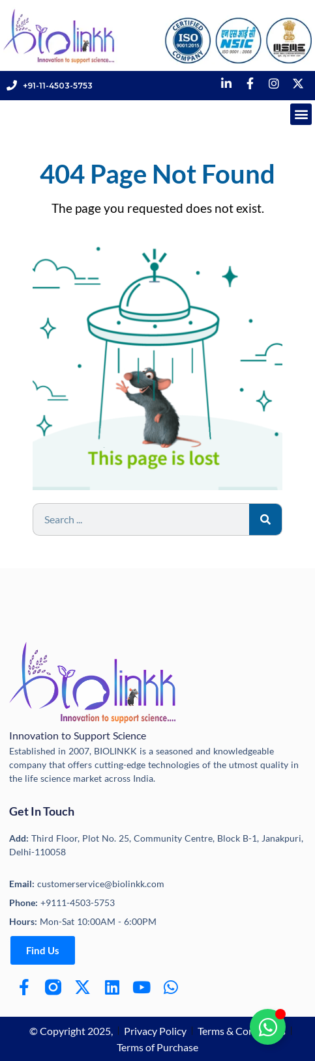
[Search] (265, 519)
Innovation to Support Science (77, 735)
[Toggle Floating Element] (268, 1027)
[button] (301, 114)
